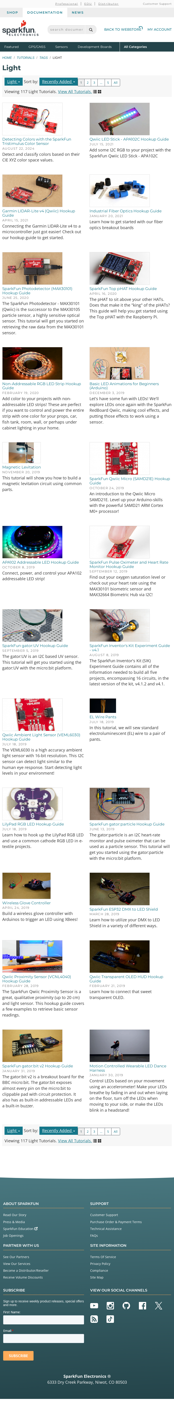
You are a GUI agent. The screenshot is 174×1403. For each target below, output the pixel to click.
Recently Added (58, 81)
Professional (66, 3)
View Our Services (16, 1268)
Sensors (61, 47)
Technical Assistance (106, 1233)
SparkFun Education (20, 1233)
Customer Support (157, 3)
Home (7, 57)
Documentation (45, 12)
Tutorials (25, 57)
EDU (88, 3)
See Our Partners (16, 1261)
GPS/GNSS (37, 47)
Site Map (97, 1281)
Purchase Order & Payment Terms (116, 1226)
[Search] (91, 29)
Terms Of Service (103, 1261)
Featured (15, 46)
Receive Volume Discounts (23, 1281)
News (78, 12)
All (116, 82)
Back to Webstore (123, 29)
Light (13, 81)
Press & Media (14, 1226)
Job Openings (13, 1239)
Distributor (108, 3)
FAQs (94, 1239)
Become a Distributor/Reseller (26, 1274)
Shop (12, 12)
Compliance (99, 1274)
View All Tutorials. (75, 91)
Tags (43, 57)
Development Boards (95, 47)
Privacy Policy (100, 1268)
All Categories (135, 46)
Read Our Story (14, 1219)
